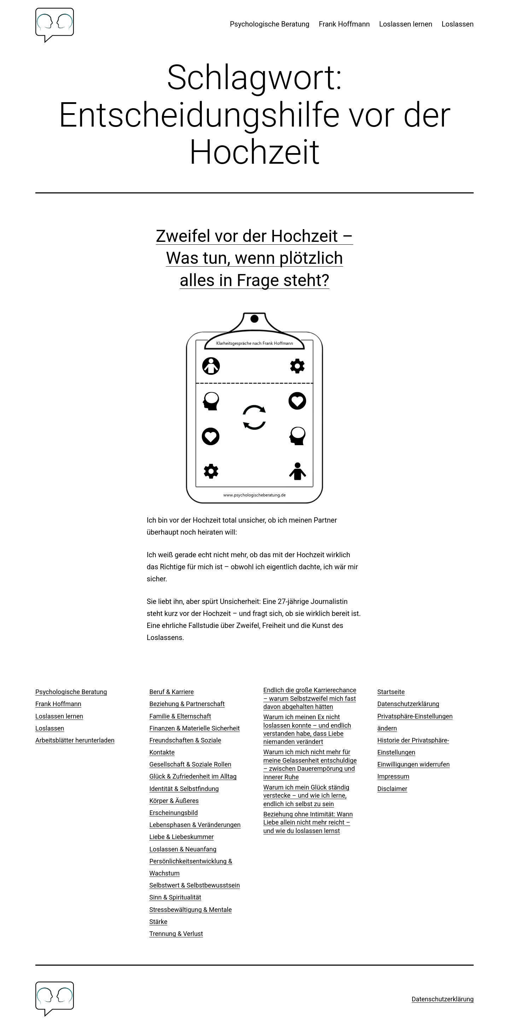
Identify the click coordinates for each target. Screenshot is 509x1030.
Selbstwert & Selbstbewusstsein (195, 885)
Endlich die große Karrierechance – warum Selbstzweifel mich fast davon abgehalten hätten (309, 698)
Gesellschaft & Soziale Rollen (191, 764)
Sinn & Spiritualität (175, 897)
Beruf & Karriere (172, 692)
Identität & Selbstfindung (184, 788)
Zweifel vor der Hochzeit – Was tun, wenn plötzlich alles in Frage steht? (254, 258)
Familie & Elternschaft (180, 716)
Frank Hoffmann (344, 24)
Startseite (391, 692)
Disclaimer (393, 788)
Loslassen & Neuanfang (183, 849)
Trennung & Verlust (176, 933)
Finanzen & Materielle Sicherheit (195, 728)
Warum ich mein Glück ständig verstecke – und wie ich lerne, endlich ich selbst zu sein (306, 796)
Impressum (394, 776)
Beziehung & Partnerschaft (187, 704)
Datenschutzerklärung (408, 704)
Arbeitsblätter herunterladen (75, 740)
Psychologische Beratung (270, 24)
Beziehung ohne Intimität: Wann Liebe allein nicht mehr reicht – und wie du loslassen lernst (308, 822)
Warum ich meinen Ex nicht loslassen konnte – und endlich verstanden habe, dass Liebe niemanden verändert (307, 729)
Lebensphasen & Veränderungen (195, 824)
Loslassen (457, 24)
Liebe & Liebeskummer (182, 836)
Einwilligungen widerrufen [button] (414, 764)
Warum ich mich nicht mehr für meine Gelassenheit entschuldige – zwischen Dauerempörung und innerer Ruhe (310, 764)
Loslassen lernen (405, 24)
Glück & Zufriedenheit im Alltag (193, 776)
